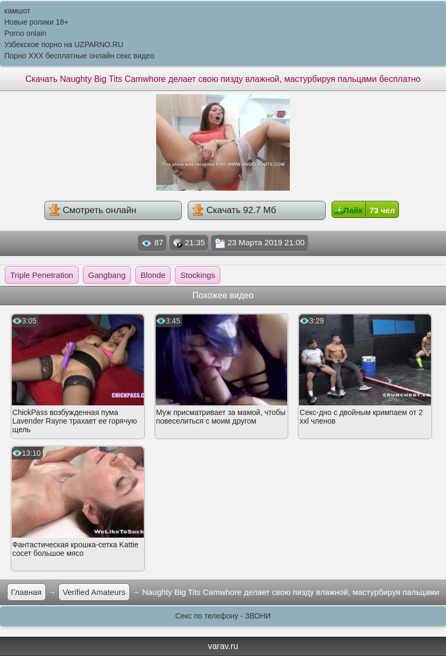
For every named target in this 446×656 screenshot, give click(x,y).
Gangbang (107, 275)
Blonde (153, 275)
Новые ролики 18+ (36, 22)
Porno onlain (25, 33)
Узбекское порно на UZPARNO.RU (64, 44)
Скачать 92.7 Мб (234, 210)
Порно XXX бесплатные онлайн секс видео (79, 55)
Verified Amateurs (94, 592)
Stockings (197, 275)
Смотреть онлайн (92, 210)
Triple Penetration (41, 275)
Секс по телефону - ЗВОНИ (223, 616)
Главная (26, 592)
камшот (17, 10)
